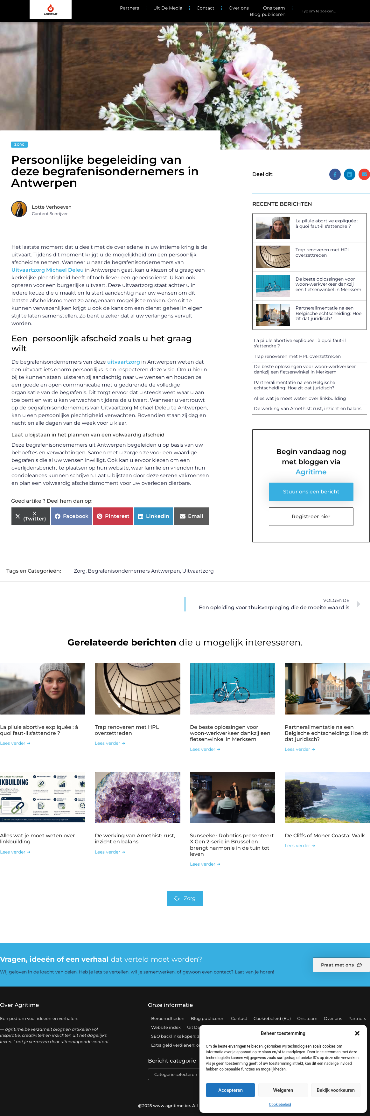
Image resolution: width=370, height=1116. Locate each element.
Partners (129, 8)
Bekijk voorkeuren (336, 1090)
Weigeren (283, 1090)
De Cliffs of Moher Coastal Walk (325, 836)
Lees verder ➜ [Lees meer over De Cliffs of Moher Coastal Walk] (300, 845)
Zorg (19, 145)
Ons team (274, 8)
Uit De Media (167, 8)
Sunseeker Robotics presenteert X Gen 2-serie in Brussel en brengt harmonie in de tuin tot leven (232, 845)
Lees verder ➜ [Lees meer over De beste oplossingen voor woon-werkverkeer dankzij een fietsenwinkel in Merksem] (205, 749)
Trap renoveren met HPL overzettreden (323, 252)
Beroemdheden (168, 1018)
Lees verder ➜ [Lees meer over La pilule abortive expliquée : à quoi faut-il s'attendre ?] (15, 743)
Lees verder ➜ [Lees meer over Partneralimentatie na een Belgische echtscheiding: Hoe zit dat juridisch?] (300, 749)
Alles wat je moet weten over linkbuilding (300, 398)
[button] (357, 1033)
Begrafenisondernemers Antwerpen (134, 571)
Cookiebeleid (280, 1104)
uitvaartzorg (123, 362)
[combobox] (319, 11)
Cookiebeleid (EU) (272, 1018)
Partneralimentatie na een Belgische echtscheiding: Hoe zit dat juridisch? (328, 313)
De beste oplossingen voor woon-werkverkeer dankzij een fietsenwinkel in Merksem (328, 284)
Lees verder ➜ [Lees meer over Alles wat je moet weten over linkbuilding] (15, 852)
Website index (166, 1027)
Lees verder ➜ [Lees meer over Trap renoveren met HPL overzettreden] (110, 743)
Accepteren (230, 1090)
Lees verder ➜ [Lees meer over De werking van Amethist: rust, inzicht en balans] (110, 852)
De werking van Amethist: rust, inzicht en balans (307, 408)
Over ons (239, 8)
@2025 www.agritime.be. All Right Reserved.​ (185, 1105)
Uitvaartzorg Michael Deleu (47, 270)
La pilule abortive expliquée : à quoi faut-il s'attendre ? (327, 223)
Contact (205, 8)
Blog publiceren (267, 14)
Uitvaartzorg (198, 571)
